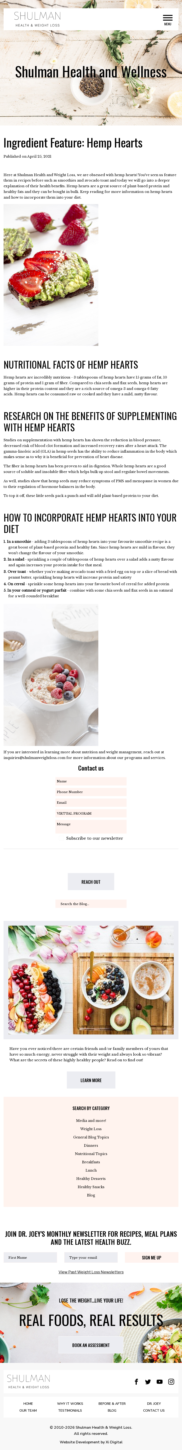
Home (28, 1403)
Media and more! (91, 1121)
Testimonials (70, 1410)
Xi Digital (114, 1442)
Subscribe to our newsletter (94, 838)
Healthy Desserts (91, 1179)
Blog (91, 1195)
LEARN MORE (91, 1080)
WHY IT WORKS (70, 1403)
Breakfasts (91, 1162)
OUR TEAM (28, 1410)
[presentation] (89, 864)
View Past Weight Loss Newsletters (91, 1272)
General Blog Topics (91, 1137)
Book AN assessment (91, 1345)
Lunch (91, 1170)
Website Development (80, 1442)
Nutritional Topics (91, 1154)
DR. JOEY (154, 1403)
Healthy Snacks (91, 1187)
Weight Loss (91, 1129)
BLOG (112, 1410)
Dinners (91, 1145)
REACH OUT (91, 882)
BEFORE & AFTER (112, 1403)
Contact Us (154, 1410)
